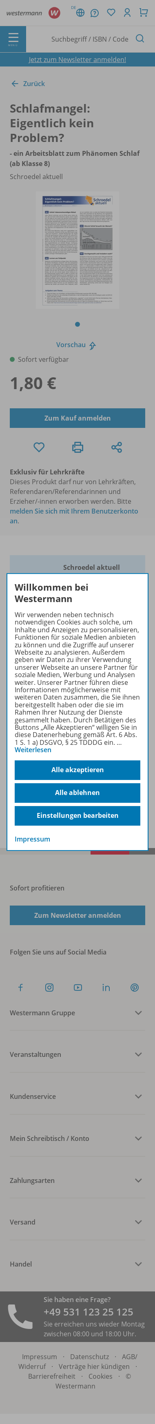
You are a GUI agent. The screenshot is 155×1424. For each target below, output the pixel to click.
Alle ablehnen (77, 792)
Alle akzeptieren (77, 769)
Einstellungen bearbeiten (78, 815)
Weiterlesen (33, 749)
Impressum (32, 839)
